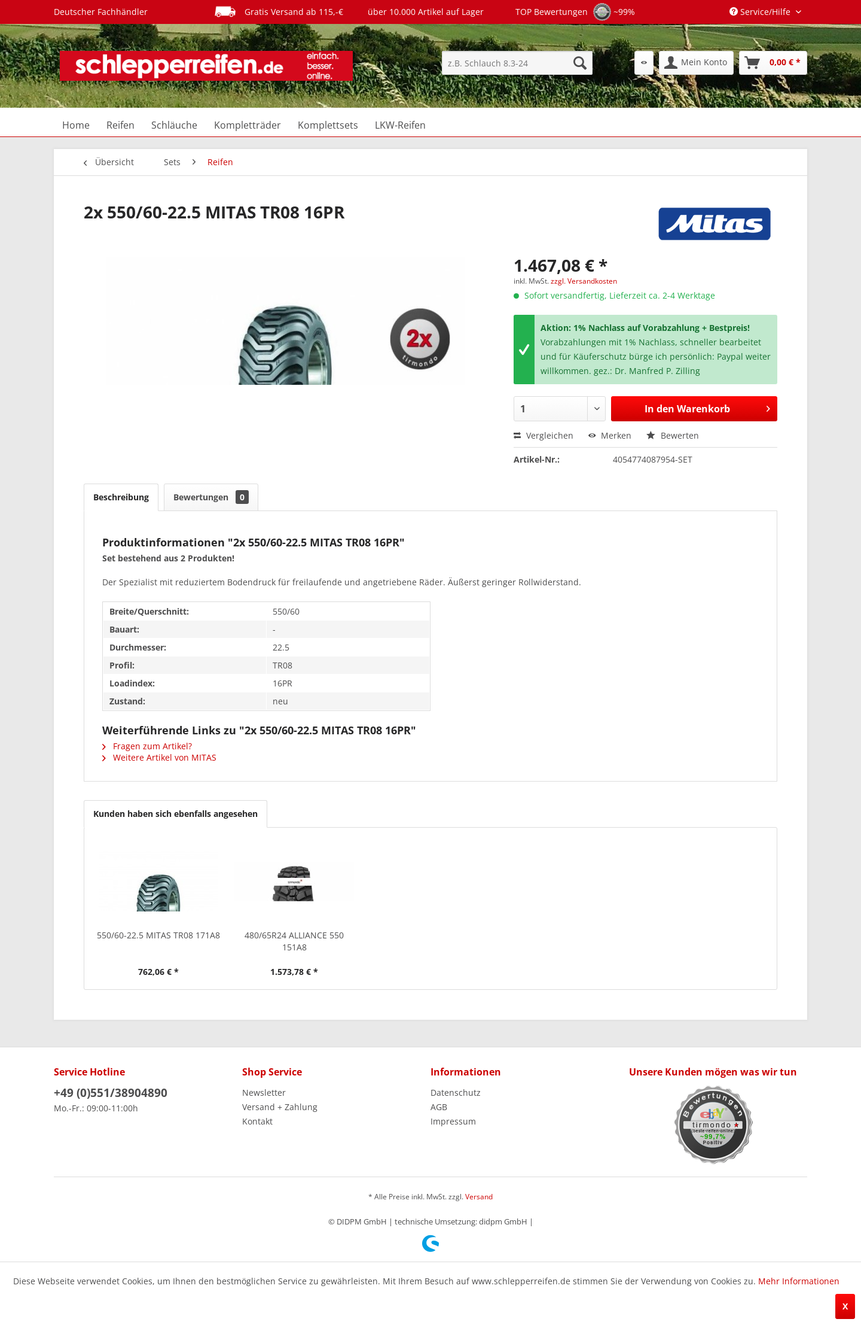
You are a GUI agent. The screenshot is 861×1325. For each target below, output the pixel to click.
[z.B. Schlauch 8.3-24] (517, 63)
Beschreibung (121, 497)
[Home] (76, 125)
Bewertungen (211, 497)
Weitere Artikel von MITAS (159, 757)
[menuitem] (517, 63)
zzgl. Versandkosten (584, 281)
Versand (479, 1197)
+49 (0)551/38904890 (110, 1093)
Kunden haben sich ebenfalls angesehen (175, 813)
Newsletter (264, 1092)
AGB (438, 1107)
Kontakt (257, 1121)
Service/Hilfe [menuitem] (761, 11)
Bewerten (672, 435)
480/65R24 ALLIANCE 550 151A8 (294, 941)
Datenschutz (455, 1092)
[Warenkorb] (773, 63)
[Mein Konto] (696, 63)
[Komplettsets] (328, 125)
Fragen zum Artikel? (147, 746)
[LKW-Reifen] (400, 125)
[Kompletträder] (247, 125)
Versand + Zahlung (279, 1107)
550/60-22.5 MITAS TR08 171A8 (158, 935)
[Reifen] (120, 125)
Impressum (453, 1121)
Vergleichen (543, 435)
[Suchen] (580, 63)
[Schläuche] (174, 125)
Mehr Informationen (798, 1281)
